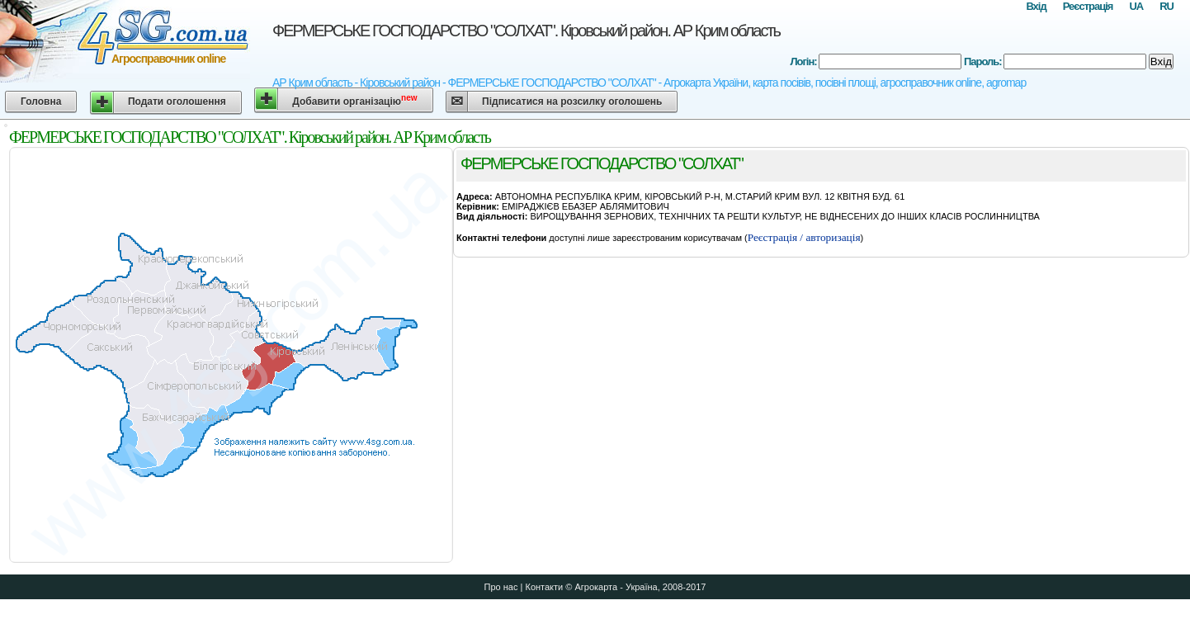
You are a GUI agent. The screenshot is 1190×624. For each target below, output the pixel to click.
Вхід (1036, 6)
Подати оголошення (177, 101)
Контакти (544, 587)
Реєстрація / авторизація (804, 237)
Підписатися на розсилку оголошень (572, 101)
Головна (41, 101)
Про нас (501, 587)
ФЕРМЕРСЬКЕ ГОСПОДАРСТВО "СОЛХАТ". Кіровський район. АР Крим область (526, 30)
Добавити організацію (354, 100)
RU (1166, 6)
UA (1136, 6)
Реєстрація (1088, 6)
